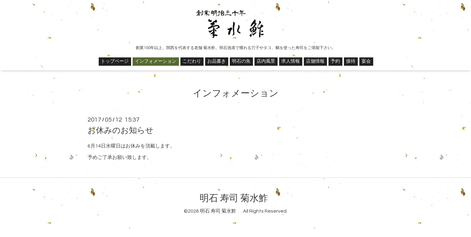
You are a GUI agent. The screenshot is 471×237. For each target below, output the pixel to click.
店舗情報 (315, 61)
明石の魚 (241, 61)
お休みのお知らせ (121, 131)
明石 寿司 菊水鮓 (238, 198)
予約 (335, 61)
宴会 (366, 61)
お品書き (216, 61)
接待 (350, 61)
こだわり (192, 61)
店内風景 (266, 61)
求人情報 (290, 61)
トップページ (115, 61)
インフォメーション (155, 61)
